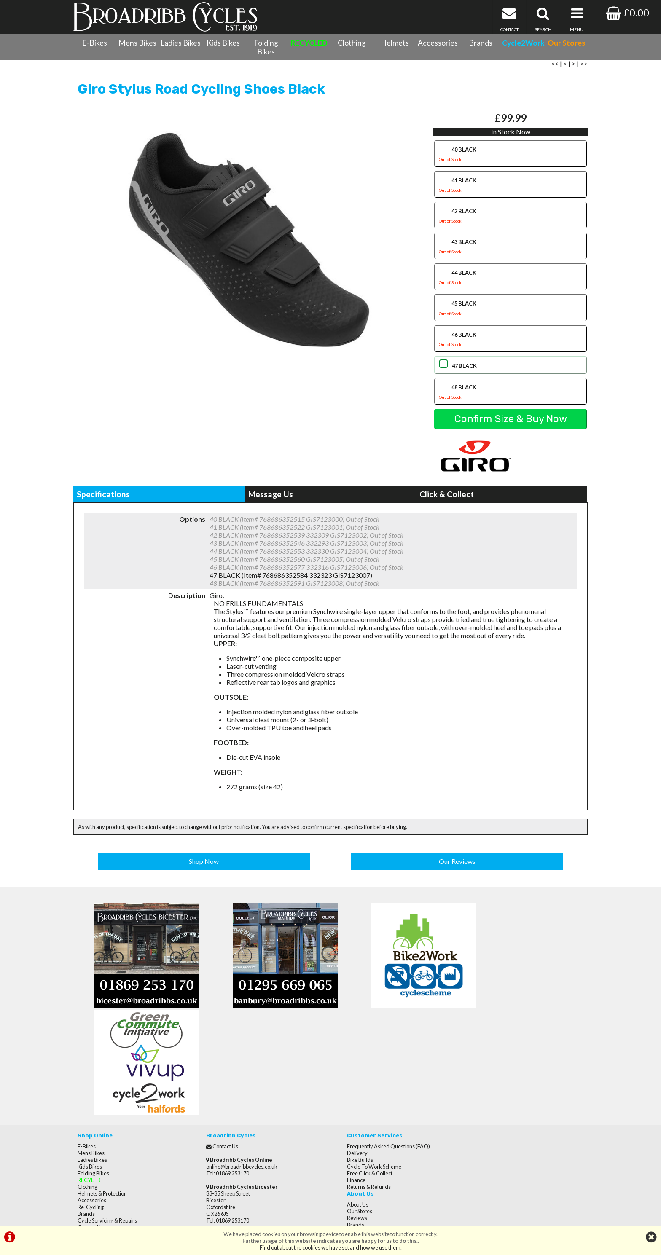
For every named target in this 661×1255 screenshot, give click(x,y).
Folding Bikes (266, 47)
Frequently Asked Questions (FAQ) (376, 1044)
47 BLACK (463, 370)
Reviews (473, 1057)
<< (555, 68)
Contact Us (90, 1125)
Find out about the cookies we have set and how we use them (330, 1247)
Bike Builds (348, 1057)
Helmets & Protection (102, 1091)
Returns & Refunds (357, 1084)
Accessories (438, 42)
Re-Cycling (91, 1105)
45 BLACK (510, 314)
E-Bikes (94, 42)
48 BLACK (510, 397)
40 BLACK (510, 160)
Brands (480, 42)
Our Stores (90, 1152)
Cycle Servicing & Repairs (107, 1118)
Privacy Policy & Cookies (106, 1138)
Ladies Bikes (181, 42)
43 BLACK (510, 252)
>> (584, 68)
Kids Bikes (223, 42)
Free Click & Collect (357, 1071)
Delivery (345, 1051)
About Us (474, 1044)
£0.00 (627, 12)
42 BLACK (510, 221)
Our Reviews (457, 865)
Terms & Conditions (101, 1132)
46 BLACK (510, 344)
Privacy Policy (479, 1084)
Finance (344, 1078)
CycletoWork (93, 1145)
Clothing (352, 42)
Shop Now (204, 865)
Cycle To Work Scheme (362, 1064)
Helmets (395, 42)
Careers (473, 1071)
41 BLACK (510, 191)
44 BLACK (510, 283)
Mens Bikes (137, 42)
